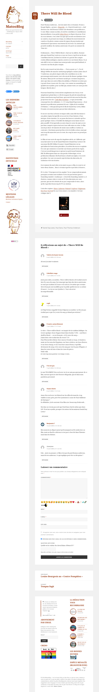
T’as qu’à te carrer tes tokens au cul (82, 627)
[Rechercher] (20, 66)
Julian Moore (64, 34)
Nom (43, 509)
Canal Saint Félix (17, 137)
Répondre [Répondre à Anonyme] (45, 460)
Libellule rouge (52, 273)
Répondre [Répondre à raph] (45, 317)
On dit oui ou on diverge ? (81, 643)
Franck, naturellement (55, 324)
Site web (43, 524)
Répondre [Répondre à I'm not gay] (45, 381)
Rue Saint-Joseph (16, 129)
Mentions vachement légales (14, 199)
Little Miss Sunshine (62, 100)
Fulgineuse (81, 188)
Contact (8, 202)
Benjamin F (51, 423)
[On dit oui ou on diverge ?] (73, 644)
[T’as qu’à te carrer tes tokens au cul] (73, 628)
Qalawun (61, 188)
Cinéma (47, 20)
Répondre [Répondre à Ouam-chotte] (45, 416)
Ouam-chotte (51, 389)
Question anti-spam (48, 543)
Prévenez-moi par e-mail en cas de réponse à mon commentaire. (64, 539)
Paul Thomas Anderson (72, 228)
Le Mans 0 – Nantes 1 (81, 635)
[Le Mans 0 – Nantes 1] (73, 636)
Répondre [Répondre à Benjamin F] (45, 439)
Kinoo (56, 188)
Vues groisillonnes (17, 106)
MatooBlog (15, 26)
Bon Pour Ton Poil (47, 191)
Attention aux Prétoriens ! (82, 618)
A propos (14, 47)
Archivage (14, 51)
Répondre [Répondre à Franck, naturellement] (45, 358)
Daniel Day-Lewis (49, 228)
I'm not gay (51, 366)
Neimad (68, 188)
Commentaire (46, 477)
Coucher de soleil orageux (18, 121)
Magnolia (61, 27)
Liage (14, 56)
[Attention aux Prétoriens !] (73, 620)
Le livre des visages (81, 610)
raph (48, 303)
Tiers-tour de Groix (17, 114)
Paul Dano (59, 228)
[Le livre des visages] (73, 612)
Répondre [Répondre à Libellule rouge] (45, 296)
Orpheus (74, 188)
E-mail (43, 517)
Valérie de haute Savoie (55, 255)
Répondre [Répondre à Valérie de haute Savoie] (45, 266)
